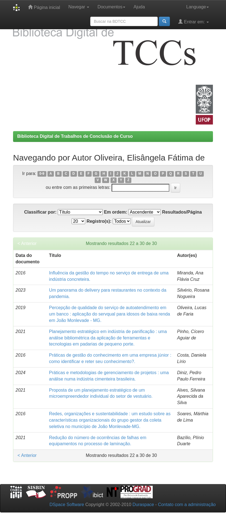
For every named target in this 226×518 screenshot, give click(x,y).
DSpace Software (66, 504)
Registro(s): (99, 221)
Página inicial (44, 7)
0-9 (41, 174)
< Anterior (27, 243)
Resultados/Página (182, 212)
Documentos (111, 6)
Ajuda (139, 6)
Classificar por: (40, 212)
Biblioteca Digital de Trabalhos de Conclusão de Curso (75, 136)
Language (197, 6)
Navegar (78, 6)
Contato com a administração (187, 504)
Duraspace (143, 504)
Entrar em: (193, 21)
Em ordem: (115, 212)
